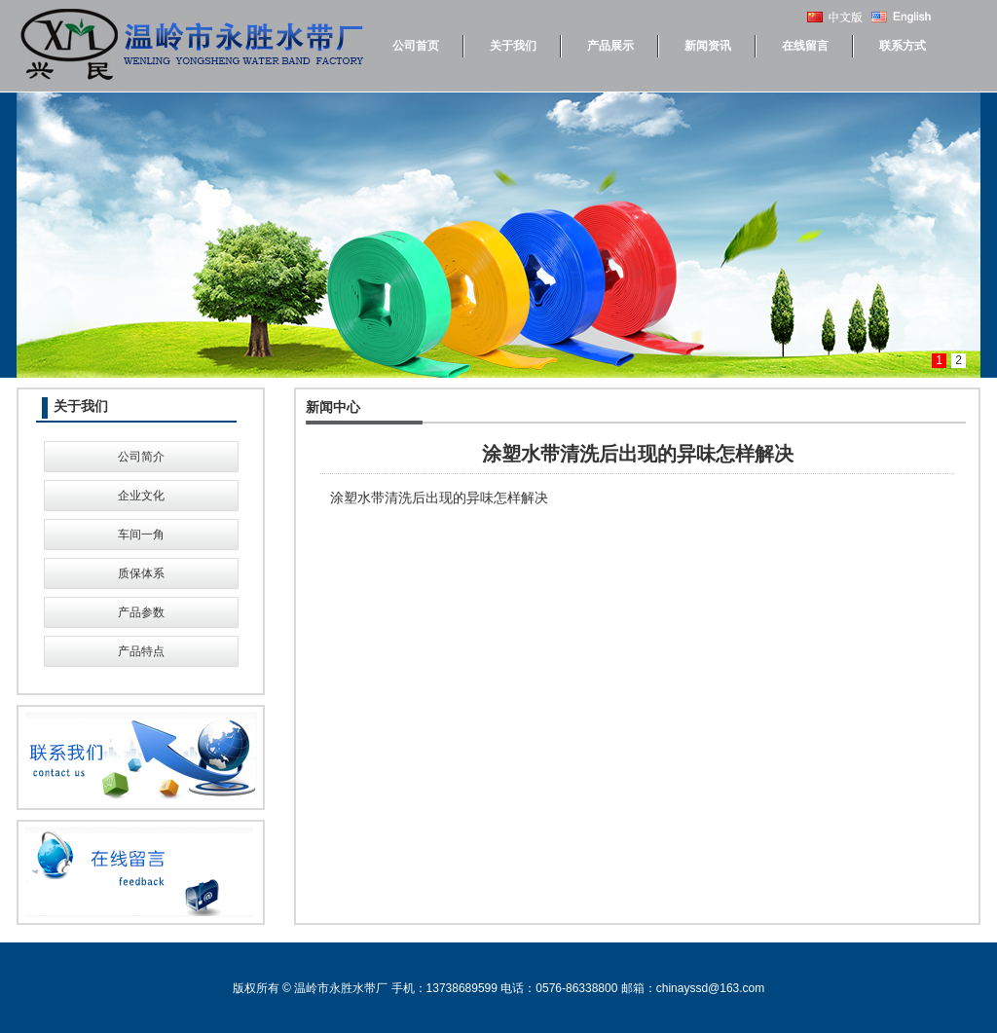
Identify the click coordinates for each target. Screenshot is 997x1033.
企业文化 (141, 495)
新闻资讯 (707, 46)
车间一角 (141, 534)
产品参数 (141, 612)
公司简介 (141, 456)
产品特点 (141, 651)
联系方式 (902, 46)
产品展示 (610, 46)
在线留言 (805, 46)
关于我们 (513, 46)
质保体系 (141, 573)
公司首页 (415, 46)
